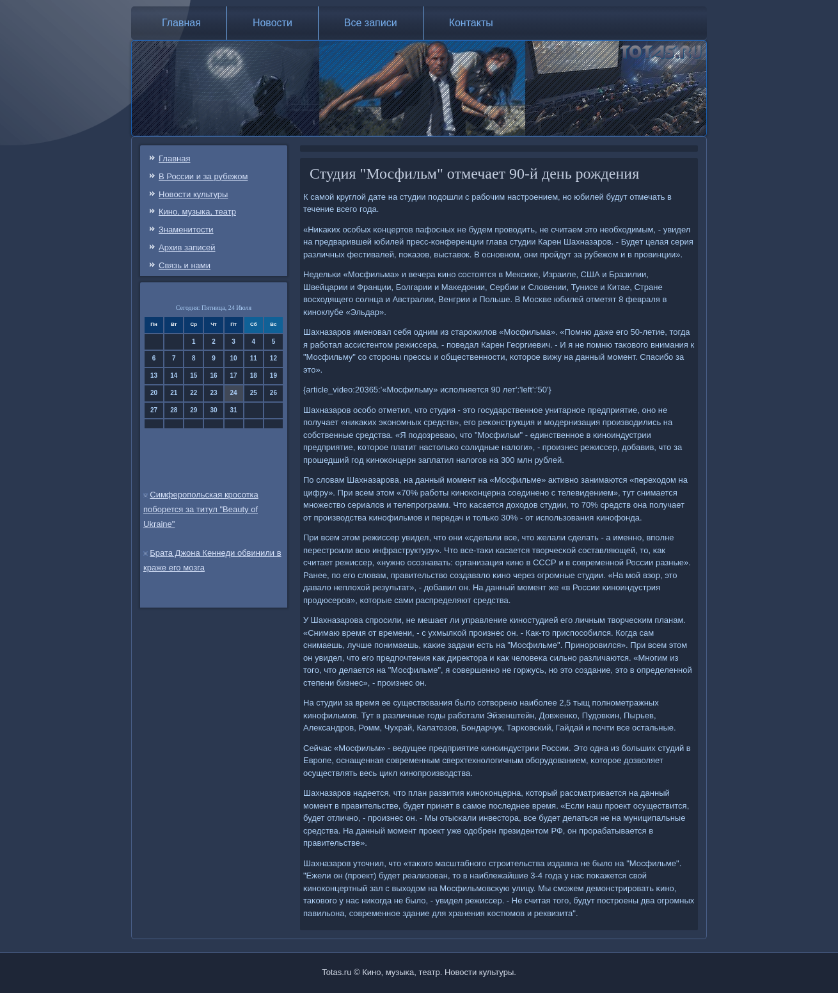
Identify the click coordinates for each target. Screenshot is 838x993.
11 (253, 358)
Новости (272, 22)
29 (193, 410)
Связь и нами (184, 265)
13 (153, 375)
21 (173, 392)
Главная (181, 22)
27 (153, 410)
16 (213, 375)
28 (173, 410)
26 (273, 392)
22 (193, 392)
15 (193, 375)
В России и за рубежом (203, 176)
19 (273, 375)
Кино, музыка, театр (197, 211)
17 (233, 375)
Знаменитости (186, 229)
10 (233, 358)
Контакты (471, 22)
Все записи (370, 22)
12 (273, 358)
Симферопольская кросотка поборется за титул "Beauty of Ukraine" (200, 509)
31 (233, 410)
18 (253, 375)
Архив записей (187, 247)
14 (173, 375)
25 (253, 392)
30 (213, 410)
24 (233, 392)
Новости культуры (193, 194)
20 (153, 392)
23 (213, 392)
